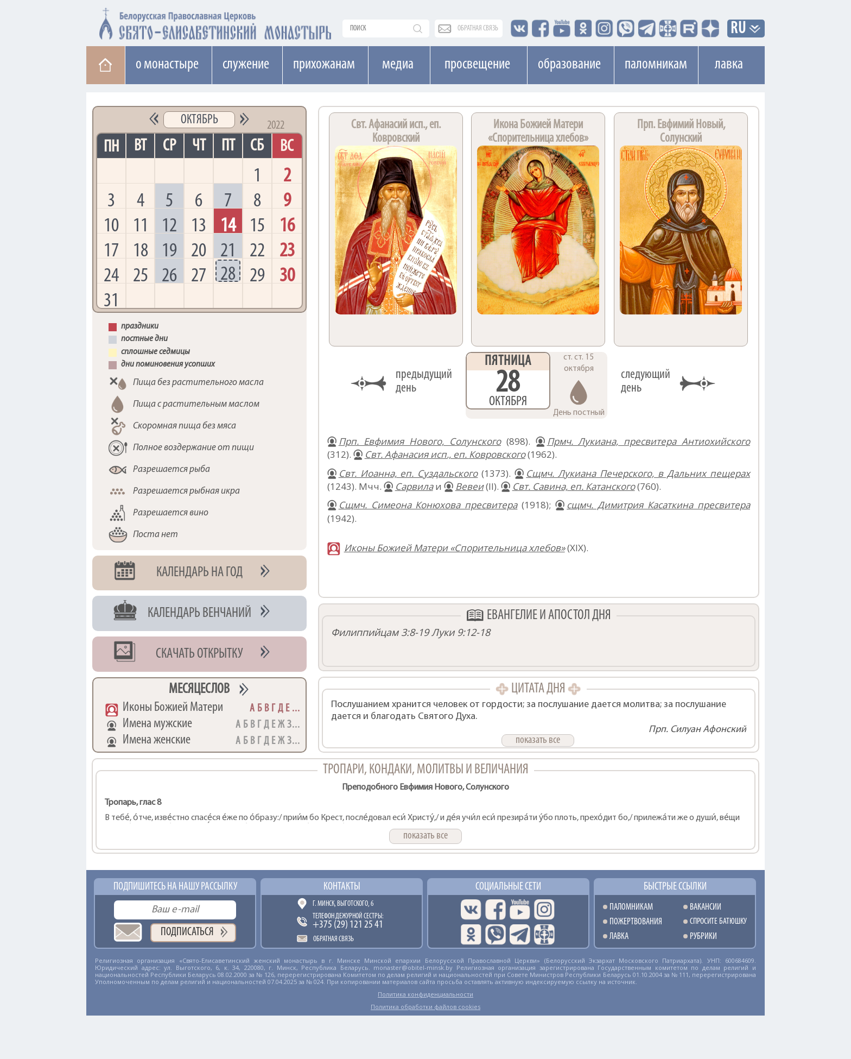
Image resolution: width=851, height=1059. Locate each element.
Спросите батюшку (718, 922)
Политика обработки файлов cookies (425, 1006)
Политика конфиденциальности (425, 994)
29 (257, 274)
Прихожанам (324, 64)
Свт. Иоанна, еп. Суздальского (408, 473)
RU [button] (739, 29)
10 (111, 224)
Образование (569, 64)
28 (228, 273)
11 (140, 224)
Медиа (398, 64)
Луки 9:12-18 (460, 632)
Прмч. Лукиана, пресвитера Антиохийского (648, 441)
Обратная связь (333, 939)
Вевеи (469, 486)
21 (228, 249)
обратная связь (478, 28)
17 (111, 249)
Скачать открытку (199, 654)
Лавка (729, 64)
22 (257, 249)
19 (169, 249)
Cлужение (246, 64)
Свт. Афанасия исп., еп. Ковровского (445, 454)
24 (111, 274)
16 (287, 224)
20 (198, 249)
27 (198, 274)
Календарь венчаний (199, 613)
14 (228, 224)
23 (287, 249)
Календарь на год (199, 572)
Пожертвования (635, 922)
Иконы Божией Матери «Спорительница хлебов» (454, 547)
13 (198, 224)
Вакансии (705, 907)
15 (257, 224)
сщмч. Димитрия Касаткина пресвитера (658, 505)
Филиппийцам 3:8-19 (380, 632)
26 (169, 274)
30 (287, 274)
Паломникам (656, 64)
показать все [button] (538, 740)
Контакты (341, 886)
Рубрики (703, 936)
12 (169, 224)
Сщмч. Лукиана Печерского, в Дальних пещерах (638, 473)
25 (140, 274)
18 (140, 249)
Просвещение (477, 64)
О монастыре (167, 64)
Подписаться (187, 932)
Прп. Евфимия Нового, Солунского (420, 441)
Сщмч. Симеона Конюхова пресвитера (428, 505)
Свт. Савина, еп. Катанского (573, 486)
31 (111, 299)
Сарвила (414, 486)
